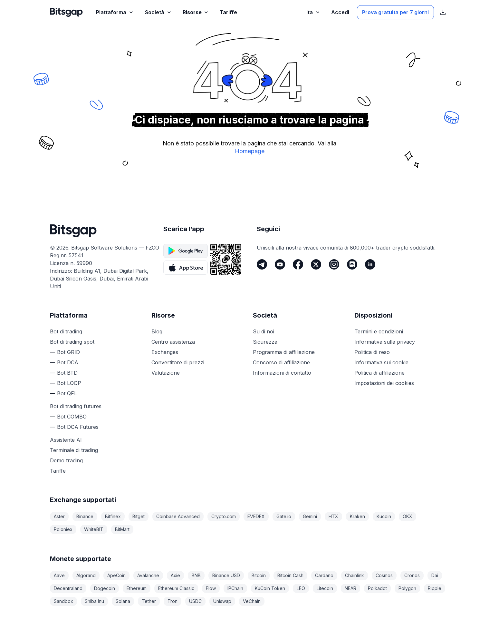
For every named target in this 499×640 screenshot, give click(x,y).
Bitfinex (113, 516)
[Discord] (352, 264)
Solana (123, 601)
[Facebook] (298, 264)
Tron (173, 601)
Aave (59, 575)
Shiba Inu (94, 601)
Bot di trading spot (72, 342)
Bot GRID (68, 352)
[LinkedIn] (370, 264)
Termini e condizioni (378, 331)
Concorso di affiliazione (281, 362)
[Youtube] (280, 264)
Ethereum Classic (176, 588)
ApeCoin (116, 575)
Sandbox (63, 601)
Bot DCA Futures (78, 427)
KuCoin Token (270, 588)
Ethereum (137, 588)
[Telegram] (262, 264)
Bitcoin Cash (290, 575)
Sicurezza (265, 342)
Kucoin (384, 516)
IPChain (235, 588)
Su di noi (263, 331)
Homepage (249, 151)
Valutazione (165, 372)
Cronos (412, 575)
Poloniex (63, 529)
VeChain (252, 601)
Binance (84, 516)
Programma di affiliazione (284, 352)
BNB (196, 575)
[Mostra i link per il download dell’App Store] (443, 12)
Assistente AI (66, 440)
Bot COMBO (72, 416)
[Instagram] (334, 264)
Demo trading (66, 460)
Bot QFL (67, 393)
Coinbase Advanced (178, 516)
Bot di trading (66, 331)
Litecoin (325, 588)
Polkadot (377, 588)
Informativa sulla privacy (384, 342)
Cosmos (384, 575)
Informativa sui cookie (381, 362)
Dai (434, 575)
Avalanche (148, 575)
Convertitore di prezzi (177, 362)
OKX (407, 516)
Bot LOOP (69, 383)
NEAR (350, 588)
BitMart (122, 529)
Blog (156, 331)
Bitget (138, 516)
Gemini (310, 516)
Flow (211, 588)
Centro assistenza (173, 342)
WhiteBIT (93, 529)
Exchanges (164, 352)
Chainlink (354, 575)
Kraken (357, 516)
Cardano (324, 575)
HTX (333, 516)
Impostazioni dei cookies (384, 383)
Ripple (434, 588)
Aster (59, 516)
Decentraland (68, 588)
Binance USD (226, 575)
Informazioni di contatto (282, 372)
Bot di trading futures (75, 406)
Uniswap (222, 601)
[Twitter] (316, 264)
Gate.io (283, 516)
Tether (149, 601)
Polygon (407, 588)
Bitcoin (259, 575)
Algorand (86, 575)
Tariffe (58, 471)
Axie (175, 575)
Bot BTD (67, 372)
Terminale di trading (74, 450)
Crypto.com (223, 516)
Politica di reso (372, 352)
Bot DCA (67, 362)
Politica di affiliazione (379, 372)
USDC (195, 601)
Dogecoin (104, 588)
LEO (301, 588)
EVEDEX (256, 516)
